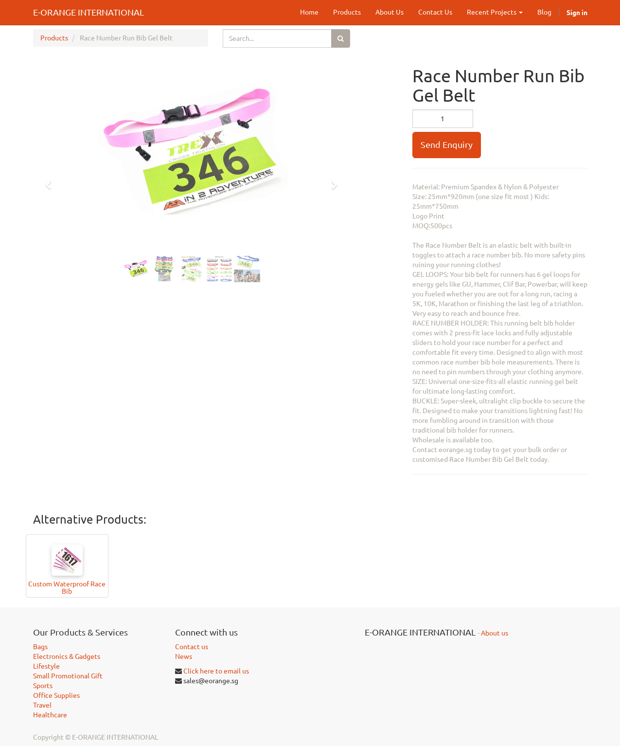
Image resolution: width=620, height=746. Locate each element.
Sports (43, 686)
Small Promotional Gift (68, 676)
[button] (52, 180)
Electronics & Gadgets (66, 656)
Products (54, 38)
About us (494, 633)
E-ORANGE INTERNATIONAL (88, 12)
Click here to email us (216, 671)
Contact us (191, 647)
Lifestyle (46, 666)
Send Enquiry (447, 144)
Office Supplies (56, 695)
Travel (42, 705)
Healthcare (50, 715)
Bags (40, 647)
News (183, 656)
